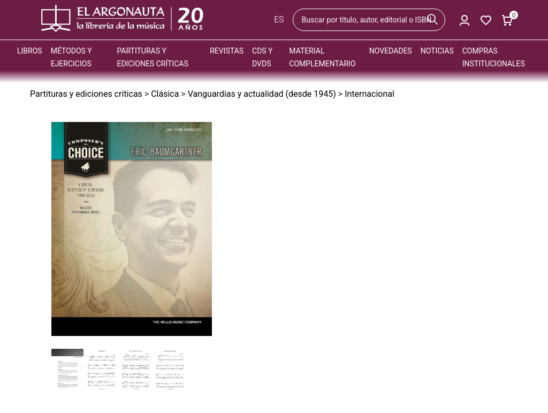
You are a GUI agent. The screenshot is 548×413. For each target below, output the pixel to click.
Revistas (226, 51)
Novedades (390, 51)
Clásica (165, 94)
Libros (29, 51)
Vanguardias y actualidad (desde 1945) (262, 94)
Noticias (437, 51)
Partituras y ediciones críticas (86, 94)
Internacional (369, 94)
